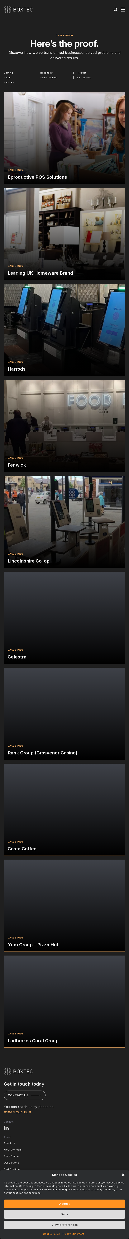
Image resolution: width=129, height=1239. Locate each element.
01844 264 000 (17, 1112)
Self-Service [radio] (84, 77)
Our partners (11, 1162)
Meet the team (13, 1149)
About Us (9, 1143)
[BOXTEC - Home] (18, 9)
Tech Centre (11, 1156)
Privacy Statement (73, 1233)
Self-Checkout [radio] (48, 77)
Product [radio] (81, 72)
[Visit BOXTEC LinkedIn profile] (6, 1128)
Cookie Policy (51, 1233)
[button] (123, 1175)
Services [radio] (9, 82)
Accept (64, 1203)
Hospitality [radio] (46, 72)
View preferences (64, 1225)
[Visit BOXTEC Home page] (18, 1071)
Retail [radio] (7, 77)
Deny (64, 1214)
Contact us (18, 1095)
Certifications (12, 1169)
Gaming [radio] (8, 72)
